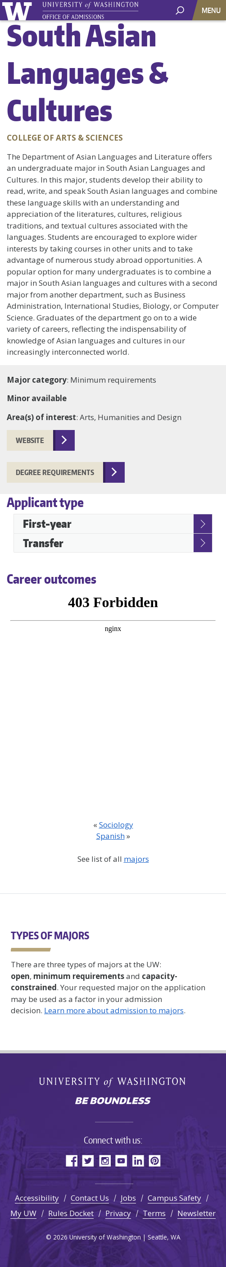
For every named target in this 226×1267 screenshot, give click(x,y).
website (30, 440)
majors (136, 859)
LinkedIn (138, 1160)
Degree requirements (55, 472)
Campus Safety (174, 1198)
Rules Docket (71, 1213)
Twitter (88, 1160)
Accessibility (37, 1198)
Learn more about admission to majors (114, 1010)
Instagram (105, 1160)
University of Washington (18, 10)
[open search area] (180, 9)
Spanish (110, 836)
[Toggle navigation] (212, 10)
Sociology (116, 824)
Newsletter (196, 1213)
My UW (23, 1213)
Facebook (71, 1160)
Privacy (118, 1213)
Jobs (128, 1198)
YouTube (121, 1160)
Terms (154, 1213)
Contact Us (90, 1198)
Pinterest (155, 1160)
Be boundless (113, 1101)
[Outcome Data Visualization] (113, 703)
